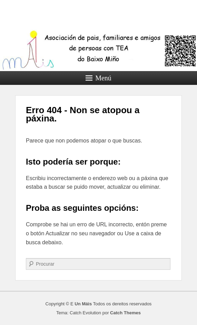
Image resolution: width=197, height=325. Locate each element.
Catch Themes (125, 312)
